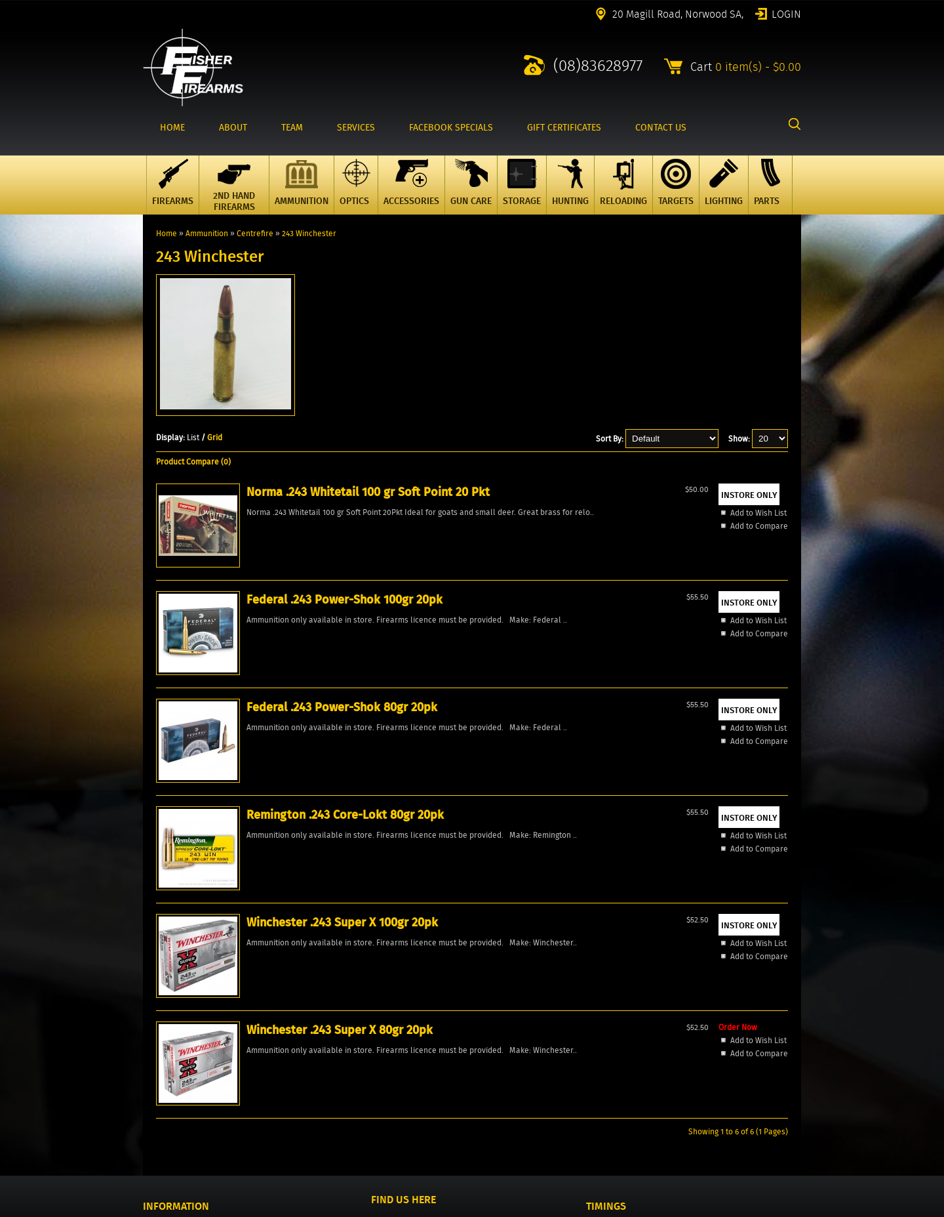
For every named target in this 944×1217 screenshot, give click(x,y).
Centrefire (255, 233)
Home (166, 233)
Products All (165, 1036)
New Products (168, 1014)
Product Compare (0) (193, 461)
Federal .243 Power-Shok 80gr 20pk (475, 587)
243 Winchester (309, 233)
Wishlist (157, 1069)
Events (155, 1103)
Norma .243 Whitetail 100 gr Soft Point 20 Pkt (224, 595)
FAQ (149, 1092)
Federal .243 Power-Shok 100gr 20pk (349, 587)
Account (157, 1058)
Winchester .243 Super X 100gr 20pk (727, 587)
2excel (789, 1209)
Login (786, 13)
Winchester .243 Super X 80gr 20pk (218, 805)
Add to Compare (210, 684)
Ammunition (207, 233)
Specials (158, 1025)
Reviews (157, 1080)
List (193, 437)
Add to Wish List (209, 670)
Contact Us (162, 1047)
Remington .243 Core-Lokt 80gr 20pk (604, 587)
